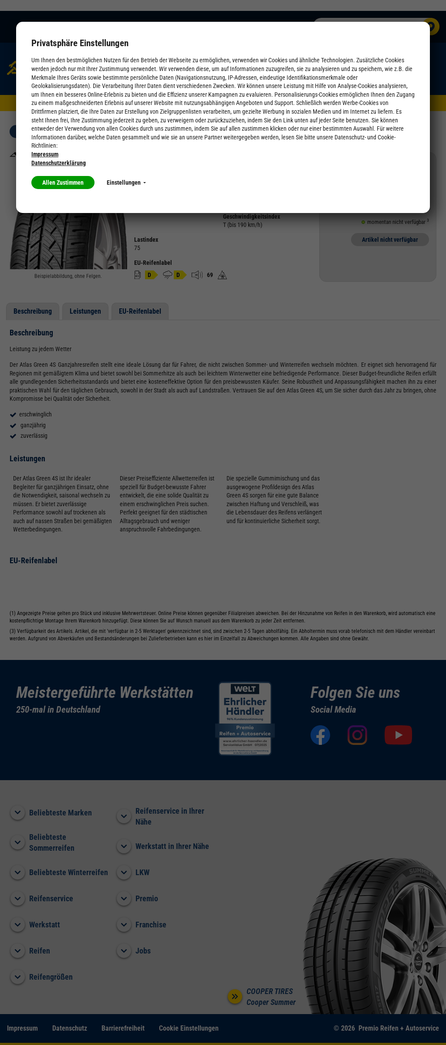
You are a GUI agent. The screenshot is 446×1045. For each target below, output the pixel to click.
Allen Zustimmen (63, 182)
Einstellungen (126, 182)
